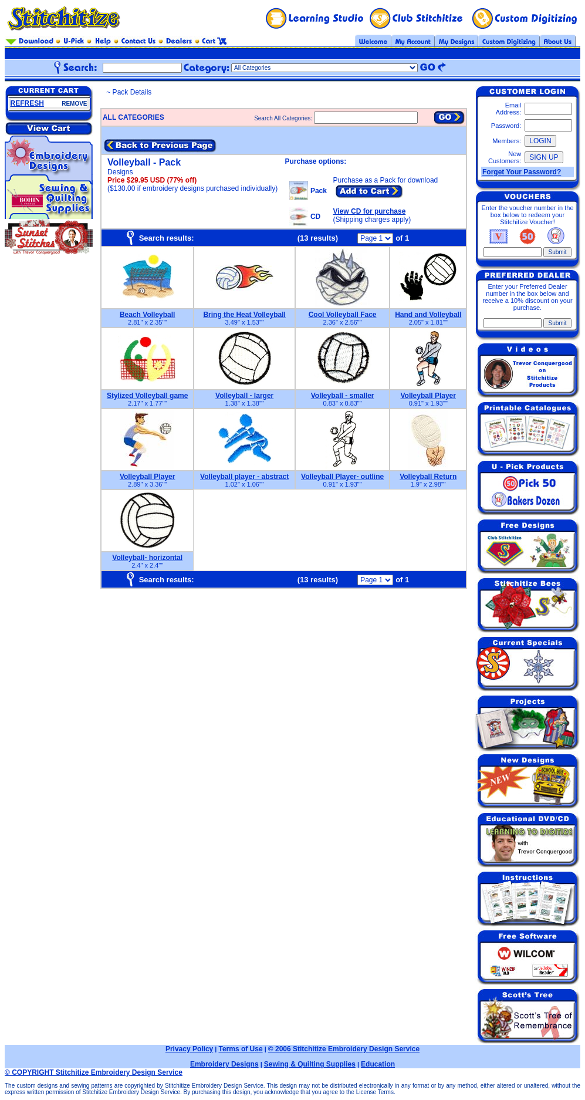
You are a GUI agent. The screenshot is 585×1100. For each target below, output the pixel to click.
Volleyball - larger (244, 396)
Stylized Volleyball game (147, 396)
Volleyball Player (428, 396)
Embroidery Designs (224, 1064)
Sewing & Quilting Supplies (310, 1064)
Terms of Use (240, 1049)
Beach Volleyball (147, 315)
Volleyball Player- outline (342, 477)
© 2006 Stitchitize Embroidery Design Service (344, 1049)
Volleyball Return (428, 477)
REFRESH (27, 103)
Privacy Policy (189, 1049)
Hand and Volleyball (428, 315)
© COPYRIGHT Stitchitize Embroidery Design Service (93, 1072)
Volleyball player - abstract (244, 477)
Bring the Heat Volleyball (244, 315)
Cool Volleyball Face (343, 315)
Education (378, 1064)
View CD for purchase (369, 211)
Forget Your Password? (521, 172)
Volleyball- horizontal (147, 558)
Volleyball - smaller (342, 396)
